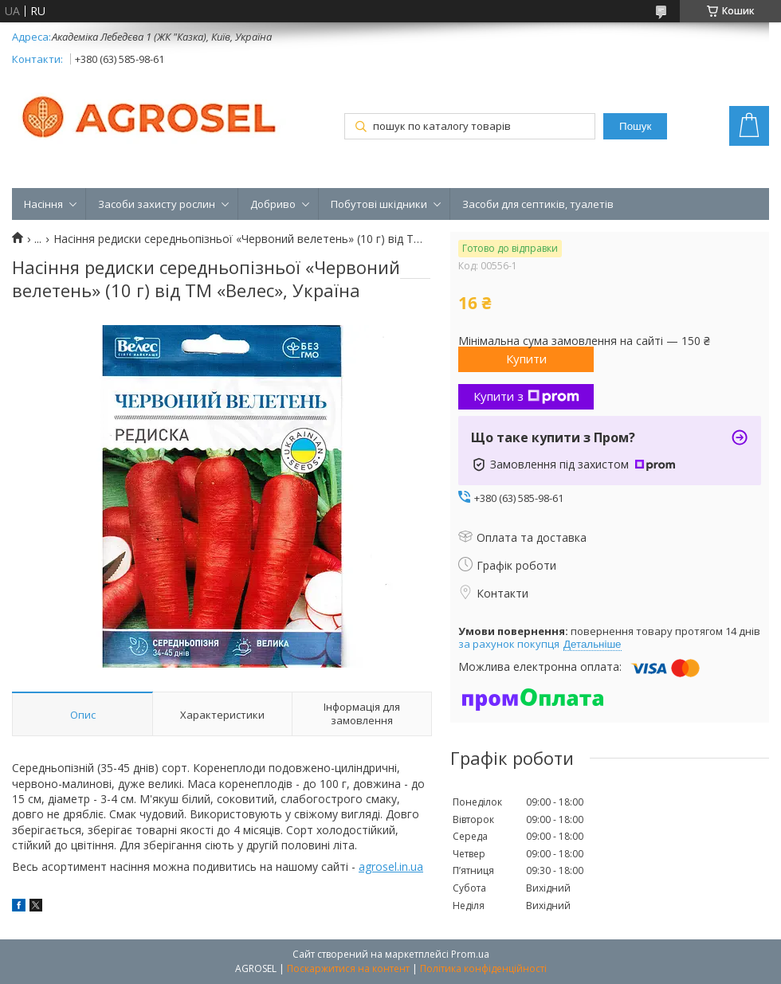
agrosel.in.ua (391, 866)
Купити (526, 359)
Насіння (43, 204)
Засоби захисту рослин (156, 204)
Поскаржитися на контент (348, 968)
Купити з (526, 396)
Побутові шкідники (379, 204)
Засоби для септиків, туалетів (538, 204)
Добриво (273, 204)
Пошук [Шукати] (635, 126)
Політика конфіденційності (483, 968)
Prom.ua (470, 954)
